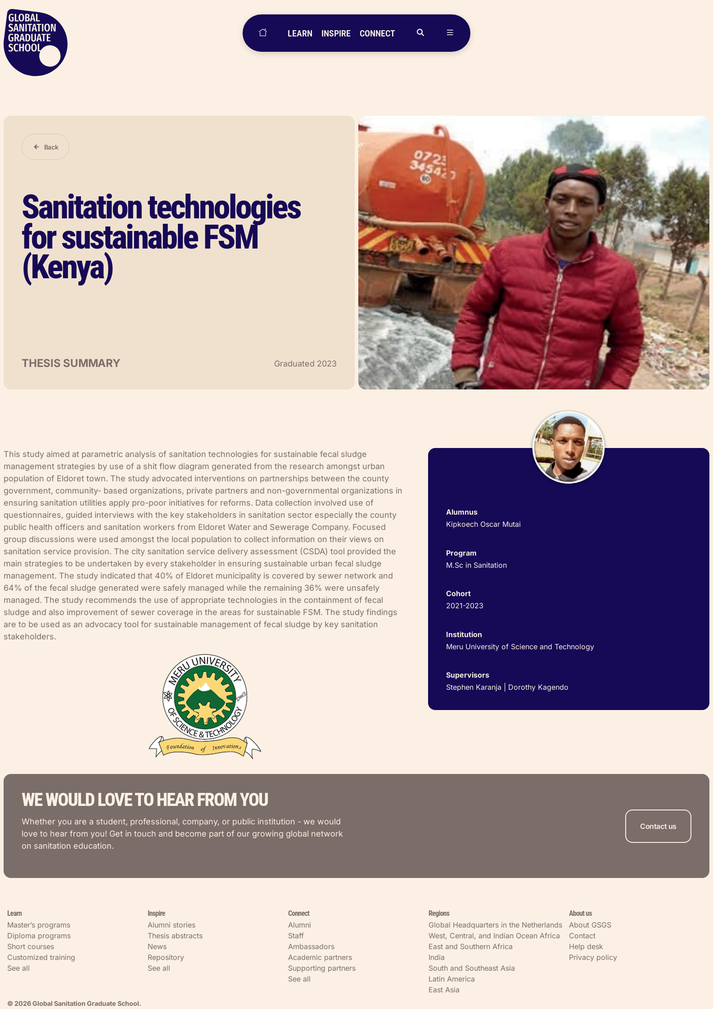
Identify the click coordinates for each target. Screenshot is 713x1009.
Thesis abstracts (175, 935)
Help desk (586, 946)
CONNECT (377, 33)
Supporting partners (322, 968)
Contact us (658, 826)
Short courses (30, 946)
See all (18, 968)
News (157, 946)
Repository (166, 957)
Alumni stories (171, 924)
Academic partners (320, 957)
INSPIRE (336, 33)
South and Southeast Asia (472, 968)
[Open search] (420, 33)
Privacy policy (593, 957)
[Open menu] (450, 33)
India (437, 957)
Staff (296, 935)
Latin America (452, 978)
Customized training (41, 957)
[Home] (262, 33)
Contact (582, 935)
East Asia (444, 989)
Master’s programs (38, 924)
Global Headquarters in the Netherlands (495, 924)
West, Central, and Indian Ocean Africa (494, 935)
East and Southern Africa (471, 946)
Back (51, 147)
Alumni (299, 924)
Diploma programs (39, 935)
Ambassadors (311, 946)
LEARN (300, 33)
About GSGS (590, 924)
